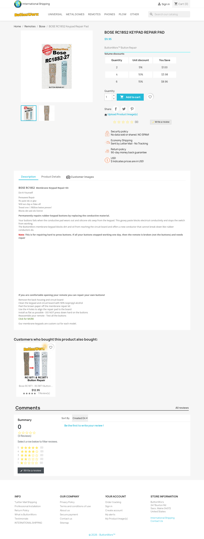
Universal (55, 14)
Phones (109, 14)
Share (116, 109)
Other (134, 14)
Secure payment (69, 514)
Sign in (108, 506)
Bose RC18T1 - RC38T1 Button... (36, 385)
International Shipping (32, 4)
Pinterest (132, 109)
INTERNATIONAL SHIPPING (28, 522)
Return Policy (22, 510)
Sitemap (64, 522)
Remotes (94, 14)
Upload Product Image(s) (123, 114)
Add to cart (130, 97)
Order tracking (113, 502)
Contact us (66, 518)
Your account (115, 496)
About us (65, 510)
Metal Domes (75, 14)
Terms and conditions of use (75, 506)
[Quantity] (108, 97)
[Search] (169, 14)
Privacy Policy (67, 502)
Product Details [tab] (51, 176)
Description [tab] (28, 176)
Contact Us (157, 520)
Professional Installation (28, 506)
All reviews (182, 407)
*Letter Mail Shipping (26, 502)
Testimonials (21, 518)
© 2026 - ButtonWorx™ (102, 534)
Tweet (124, 109)
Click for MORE (26, 318)
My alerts (110, 514)
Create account (114, 510)
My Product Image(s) (116, 518)
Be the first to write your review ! (84, 425)
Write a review (30, 470)
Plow (122, 14)
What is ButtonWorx (26, 514)
